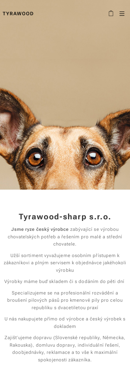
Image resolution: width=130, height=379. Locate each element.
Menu (122, 13)
